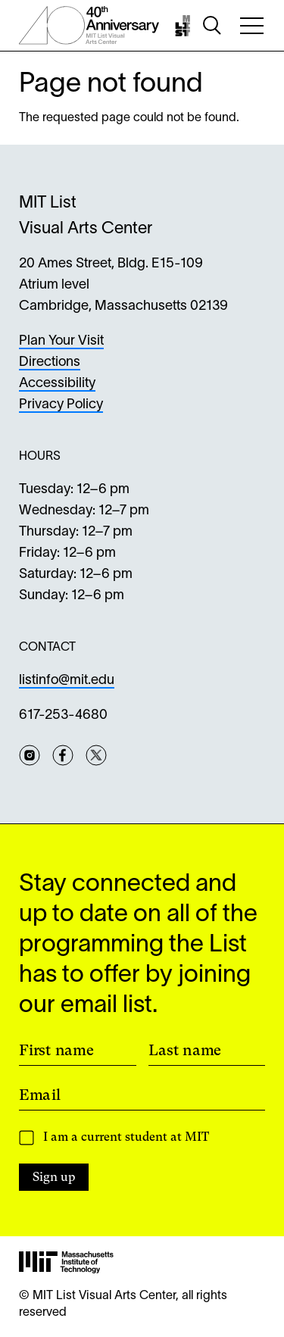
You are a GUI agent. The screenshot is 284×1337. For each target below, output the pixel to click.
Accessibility (57, 383)
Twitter (96, 755)
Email (40, 1095)
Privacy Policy (61, 404)
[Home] (184, 25)
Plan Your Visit (61, 341)
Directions (49, 362)
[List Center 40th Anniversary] (89, 25)
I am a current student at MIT (126, 1136)
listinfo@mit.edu (66, 680)
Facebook (63, 755)
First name (56, 1050)
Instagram (29, 755)
